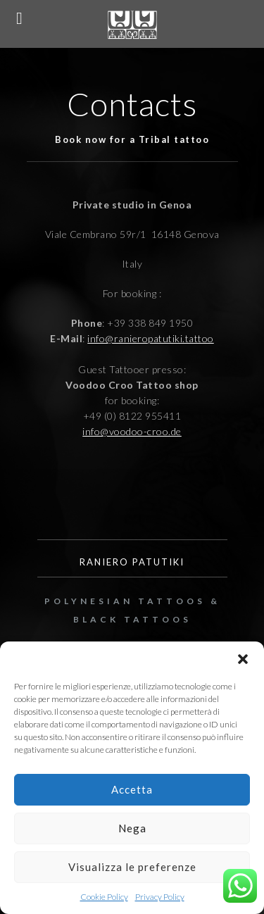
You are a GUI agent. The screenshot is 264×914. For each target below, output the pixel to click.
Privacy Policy (159, 896)
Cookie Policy (104, 896)
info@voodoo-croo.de (132, 431)
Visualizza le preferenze (132, 866)
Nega (132, 828)
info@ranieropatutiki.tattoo (150, 338)
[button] (243, 659)
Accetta (132, 789)
